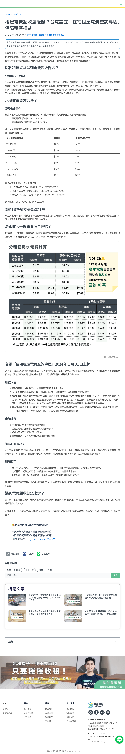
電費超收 (65, 35)
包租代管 (30, 570)
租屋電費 (56, 35)
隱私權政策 (8, 713)
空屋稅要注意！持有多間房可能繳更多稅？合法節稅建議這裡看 (45, 613)
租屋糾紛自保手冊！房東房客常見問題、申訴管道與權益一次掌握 (101, 596)
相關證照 (70, 713)
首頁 (5, 703)
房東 (9, 570)
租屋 (18, 570)
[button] (121, 3)
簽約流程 (49, 713)
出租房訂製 (29, 713)
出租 (50, 570)
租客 (41, 570)
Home (8, 14)
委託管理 (28, 709)
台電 (49, 35)
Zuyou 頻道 (71, 721)
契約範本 (49, 717)
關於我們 (70, 709)
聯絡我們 (70, 717)
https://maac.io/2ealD (38, 539)
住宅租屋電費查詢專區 (36, 35)
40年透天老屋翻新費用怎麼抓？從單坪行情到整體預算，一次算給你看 (101, 613)
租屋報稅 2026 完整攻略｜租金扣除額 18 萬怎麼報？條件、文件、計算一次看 (45, 598)
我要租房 (49, 709)
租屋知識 (18, 14)
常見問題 (28, 717)
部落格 (6, 709)
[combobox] (57, 575)
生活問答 (49, 721)
